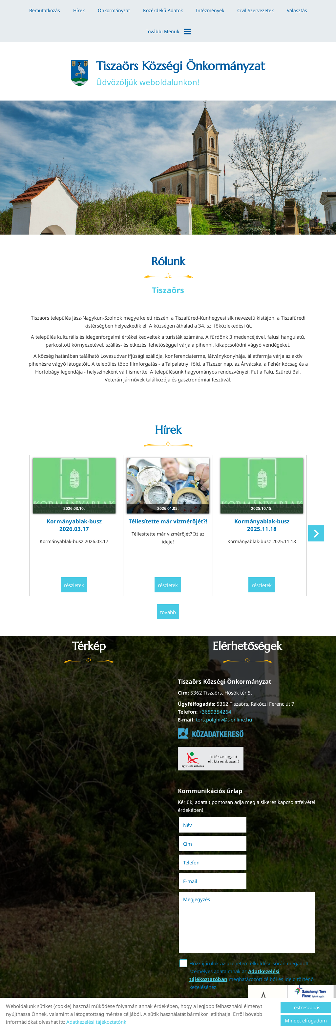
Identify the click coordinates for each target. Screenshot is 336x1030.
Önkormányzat (114, 10)
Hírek (79, 10)
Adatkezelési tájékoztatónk (96, 1022)
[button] (316, 534)
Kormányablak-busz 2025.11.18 (261, 525)
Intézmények (210, 10)
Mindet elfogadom (306, 1020)
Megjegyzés (196, 862)
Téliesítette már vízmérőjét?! (168, 522)
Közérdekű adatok (163, 10)
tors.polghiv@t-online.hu (224, 720)
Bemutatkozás (44, 10)
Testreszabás (306, 1007)
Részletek (74, 586)
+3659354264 (215, 712)
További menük (168, 31)
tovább (168, 612)
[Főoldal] (79, 73)
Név (196, 826)
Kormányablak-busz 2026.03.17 (74, 525)
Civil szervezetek (255, 10)
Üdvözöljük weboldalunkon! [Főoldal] (180, 72)
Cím (256, 826)
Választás (297, 10)
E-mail (268, 844)
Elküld (188, 971)
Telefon (200, 844)
